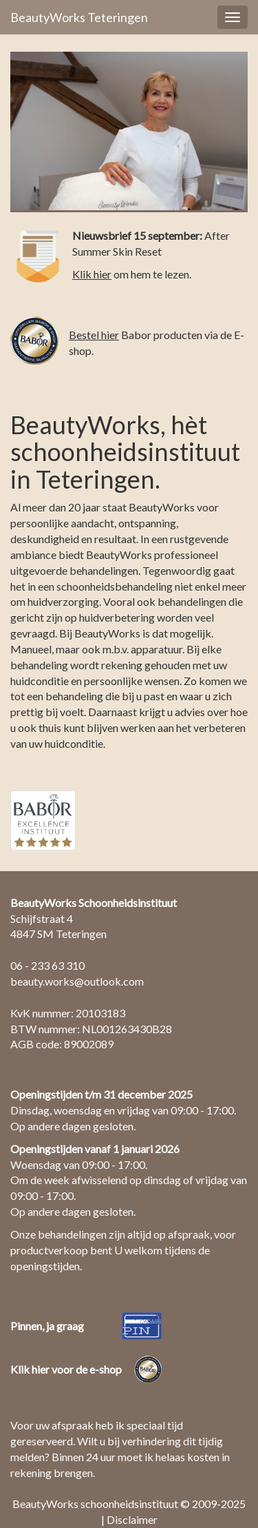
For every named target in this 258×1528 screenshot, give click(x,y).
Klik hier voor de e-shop (66, 1369)
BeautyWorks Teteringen (79, 17)
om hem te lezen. (131, 274)
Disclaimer (132, 1519)
